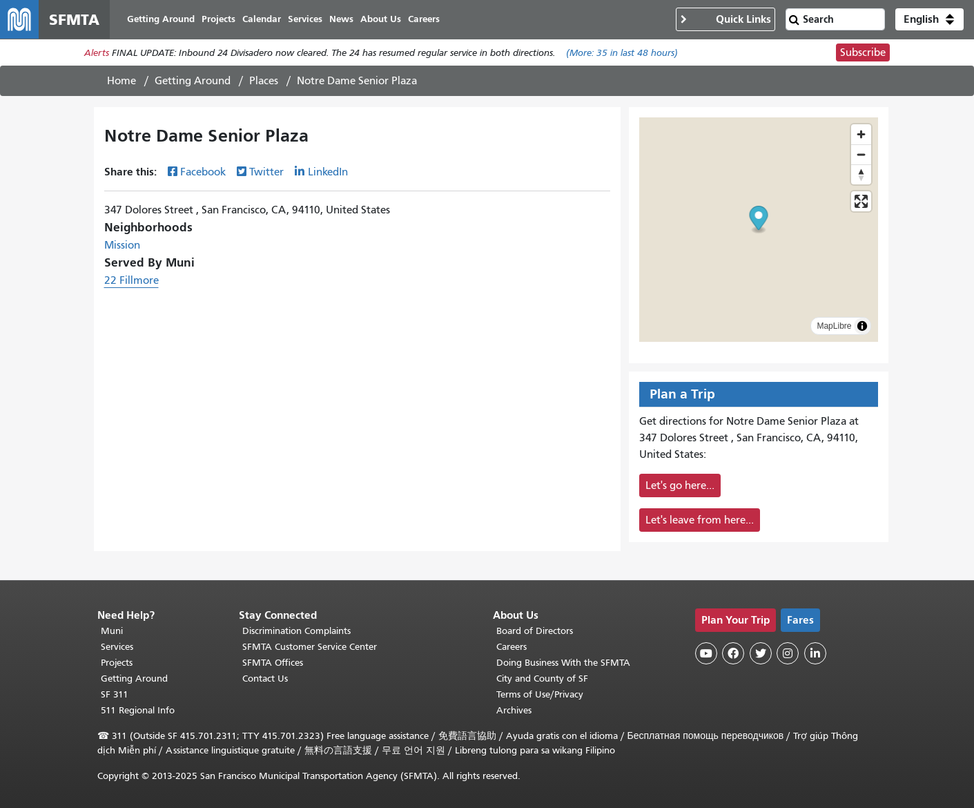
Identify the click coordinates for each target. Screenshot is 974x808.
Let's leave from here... (699, 520)
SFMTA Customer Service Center (309, 647)
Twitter (266, 172)
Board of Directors (534, 631)
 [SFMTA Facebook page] (733, 653)
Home (121, 81)
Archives (514, 710)
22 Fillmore (131, 280)
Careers (511, 647)
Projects (117, 662)
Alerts (96, 53)
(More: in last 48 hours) (622, 53)
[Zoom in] (861, 134)
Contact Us (265, 678)
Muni (112, 631)
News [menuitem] (341, 19)
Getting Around (193, 81)
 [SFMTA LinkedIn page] (815, 653)
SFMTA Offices (272, 662)
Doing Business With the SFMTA (563, 662)
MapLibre (834, 326)
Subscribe (863, 52)
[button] (929, 19)
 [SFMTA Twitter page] (760, 653)
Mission (122, 245)
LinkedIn (328, 172)
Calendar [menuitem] (261, 19)
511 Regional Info (138, 710)
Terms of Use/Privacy (539, 694)
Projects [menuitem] (218, 19)
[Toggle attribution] (862, 326)
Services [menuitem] (305, 19)
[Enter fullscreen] (861, 201)
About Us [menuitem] (380, 19)
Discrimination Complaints (296, 631)
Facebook (203, 172)
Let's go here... (679, 485)
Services (117, 647)
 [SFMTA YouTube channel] (706, 653)
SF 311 (114, 694)
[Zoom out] (861, 154)
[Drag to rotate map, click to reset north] (861, 174)
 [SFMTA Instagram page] (787, 653)
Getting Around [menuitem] (161, 19)
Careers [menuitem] (424, 19)
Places (263, 81)
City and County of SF (542, 678)
